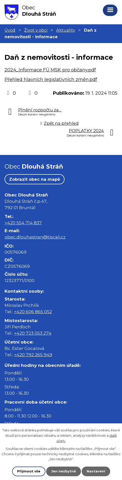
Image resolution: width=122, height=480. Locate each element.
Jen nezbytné (63, 471)
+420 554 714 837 (23, 222)
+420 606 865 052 (33, 311)
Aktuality (65, 30)
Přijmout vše (28, 471)
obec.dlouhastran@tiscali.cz (35, 236)
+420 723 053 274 (32, 333)
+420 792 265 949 (33, 354)
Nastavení (96, 471)
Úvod (10, 30)
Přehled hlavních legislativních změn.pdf (51, 79)
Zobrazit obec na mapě (34, 179)
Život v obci (35, 30)
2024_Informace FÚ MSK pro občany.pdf (50, 70)
